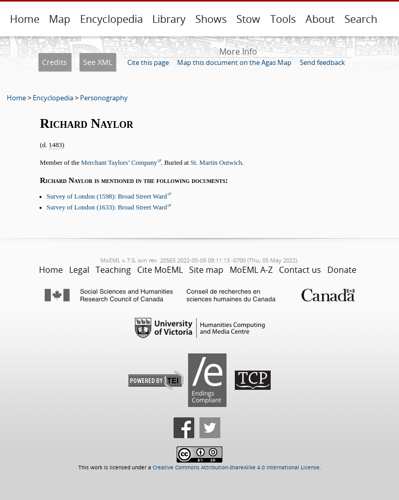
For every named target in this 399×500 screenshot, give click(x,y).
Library (168, 19)
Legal (79, 269)
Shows (211, 19)
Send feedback (322, 62)
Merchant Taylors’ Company (119, 162)
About (320, 19)
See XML (97, 62)
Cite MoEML (160, 269)
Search (360, 19)
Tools (283, 19)
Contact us (300, 269)
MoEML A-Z (251, 269)
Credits (54, 62)
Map (59, 19)
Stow (248, 19)
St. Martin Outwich (216, 162)
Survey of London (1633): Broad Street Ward (107, 207)
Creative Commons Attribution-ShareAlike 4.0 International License (236, 467)
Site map (206, 269)
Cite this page (148, 62)
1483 (55, 145)
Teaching (113, 269)
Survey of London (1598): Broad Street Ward (107, 196)
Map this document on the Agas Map (234, 62)
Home (24, 19)
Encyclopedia (111, 19)
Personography (104, 97)
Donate (341, 269)
